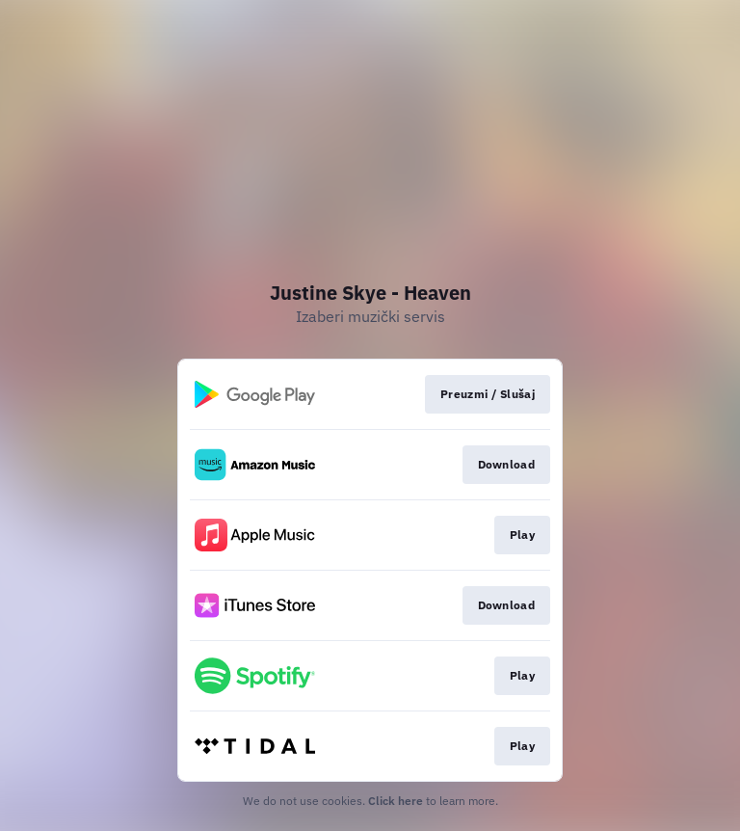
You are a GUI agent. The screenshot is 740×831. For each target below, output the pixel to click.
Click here (395, 800)
